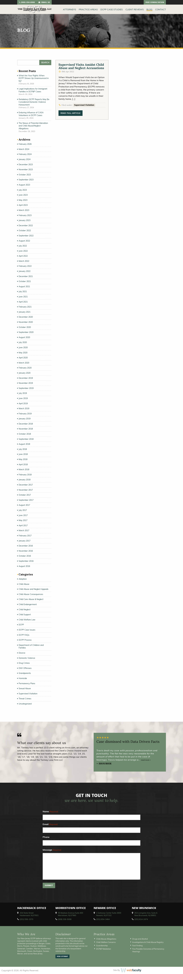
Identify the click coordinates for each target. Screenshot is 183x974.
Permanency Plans (27, 683)
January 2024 (24, 159)
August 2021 (24, 286)
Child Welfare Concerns (106, 942)
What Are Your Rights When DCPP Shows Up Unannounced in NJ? (34, 78)
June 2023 (23, 195)
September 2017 (26, 500)
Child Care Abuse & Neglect (31, 599)
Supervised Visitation (84, 105)
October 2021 (25, 281)
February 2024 (25, 154)
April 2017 (23, 525)
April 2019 (23, 403)
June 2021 (23, 296)
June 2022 (23, 251)
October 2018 (25, 434)
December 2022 (26, 225)
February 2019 (25, 413)
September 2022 (26, 235)
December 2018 (26, 424)
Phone (46, 837)
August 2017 (24, 505)
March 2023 (24, 210)
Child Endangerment (28, 604)
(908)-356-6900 (27, 2)
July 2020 (23, 342)
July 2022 (23, 246)
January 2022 (24, 271)
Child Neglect (24, 609)
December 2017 (26, 485)
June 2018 (23, 454)
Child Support (25, 614)
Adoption (23, 579)
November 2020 (26, 322)
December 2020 (26, 317)
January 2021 (24, 312)
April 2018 (23, 464)
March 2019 (24, 408)
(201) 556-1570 (26, 919)
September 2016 (26, 561)
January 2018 (24, 479)
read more (146, 760)
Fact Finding (137, 945)
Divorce (22, 653)
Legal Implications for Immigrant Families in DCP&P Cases (33, 90)
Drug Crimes (24, 663)
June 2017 (23, 515)
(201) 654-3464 (103, 919)
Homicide (23, 678)
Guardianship (102, 945)
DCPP (21, 624)
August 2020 (24, 337)
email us (44, 2)
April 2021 (23, 302)
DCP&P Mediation (103, 949)
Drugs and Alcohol (140, 939)
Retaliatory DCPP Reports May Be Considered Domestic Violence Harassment (34, 102)
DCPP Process (25, 640)
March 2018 (24, 469)
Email (50, 824)
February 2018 (25, 474)
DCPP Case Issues (27, 630)
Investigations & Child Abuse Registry (148, 942)
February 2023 (25, 215)
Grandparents (25, 673)
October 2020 (25, 327)
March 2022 (24, 261)
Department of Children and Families (31, 646)
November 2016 (26, 551)
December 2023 (26, 164)
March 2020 (24, 363)
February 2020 (25, 368)
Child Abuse (24, 584)
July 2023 (23, 190)
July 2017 (23, 510)
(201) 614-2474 (141, 919)
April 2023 (23, 205)
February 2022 (25, 266)
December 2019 (26, 378)
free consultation (154, 2)
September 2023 (26, 179)
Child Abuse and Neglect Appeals (33, 589)
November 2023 (26, 169)
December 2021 (26, 276)
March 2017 (24, 530)
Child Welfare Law (27, 619)
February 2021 (25, 307)
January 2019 (24, 418)
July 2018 (23, 449)
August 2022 (24, 241)
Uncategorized (25, 704)
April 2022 (23, 256)
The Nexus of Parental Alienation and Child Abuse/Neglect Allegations (33, 126)
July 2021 (23, 291)
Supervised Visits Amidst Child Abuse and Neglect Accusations (81, 66)
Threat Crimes (25, 698)
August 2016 (24, 566)
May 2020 (23, 352)
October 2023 (25, 174)
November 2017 (26, 490)
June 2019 (23, 398)
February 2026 (25, 144)
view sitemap (62, 957)
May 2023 (23, 200)
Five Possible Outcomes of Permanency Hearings (148, 950)
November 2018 (26, 429)
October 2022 (25, 230)
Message (52, 850)
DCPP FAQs (24, 635)
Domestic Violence (27, 658)
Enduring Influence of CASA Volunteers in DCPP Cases (31, 114)
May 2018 (23, 459)
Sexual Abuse (25, 688)
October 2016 (25, 556)
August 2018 (24, 444)
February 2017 (25, 535)
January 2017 (24, 541)
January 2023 (24, 220)
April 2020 (23, 357)
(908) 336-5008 (64, 919)
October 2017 (25, 495)
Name (50, 811)
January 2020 (24, 373)
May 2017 (23, 520)
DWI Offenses (25, 668)
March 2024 (24, 149)
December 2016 (26, 546)
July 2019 (23, 393)
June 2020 (23, 347)
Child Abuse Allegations (106, 939)
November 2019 (26, 383)
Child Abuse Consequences (31, 594)
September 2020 (26, 332)
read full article (70, 113)
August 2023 (24, 185)
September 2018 (26, 439)
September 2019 (26, 388)
